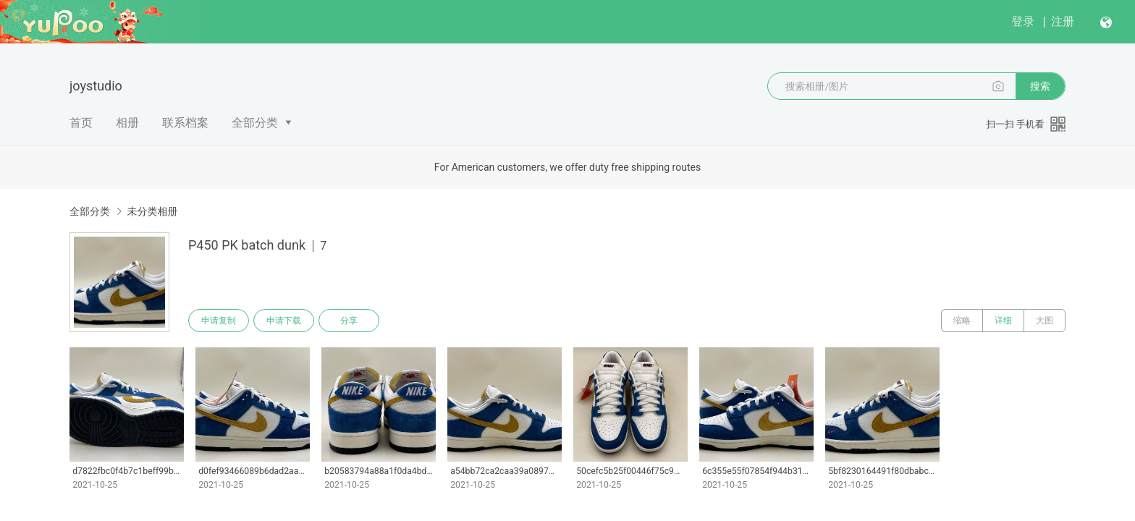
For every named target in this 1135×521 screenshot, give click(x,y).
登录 (1022, 21)
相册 (127, 123)
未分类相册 (152, 211)
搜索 (1040, 86)
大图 (1044, 320)
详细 (1003, 320)
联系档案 (185, 123)
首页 (81, 123)
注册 (1062, 21)
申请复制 (218, 320)
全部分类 (255, 123)
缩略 (962, 320)
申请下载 (283, 320)
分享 (349, 320)
